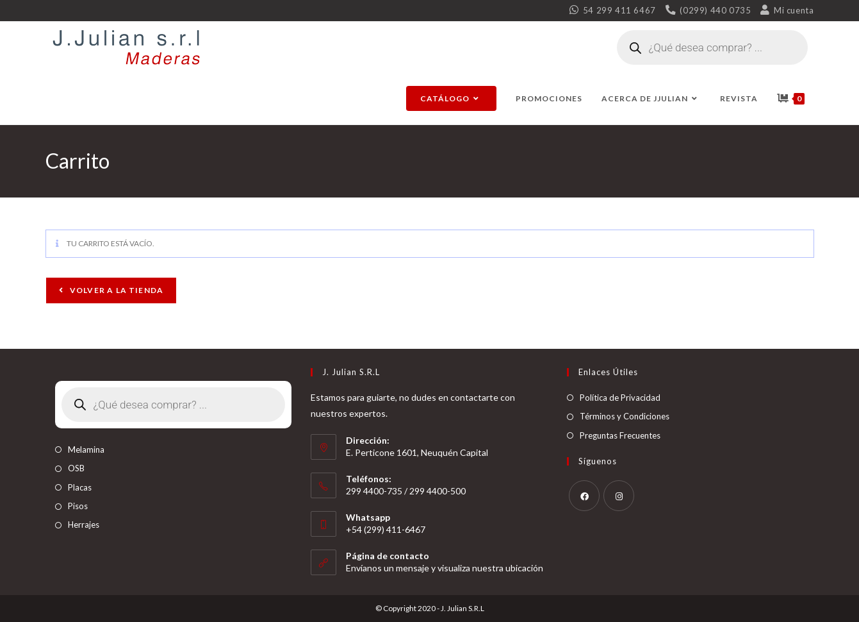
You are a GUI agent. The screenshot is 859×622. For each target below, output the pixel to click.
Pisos (78, 506)
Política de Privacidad (620, 397)
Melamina (86, 449)
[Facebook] (584, 495)
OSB (76, 468)
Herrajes (83, 524)
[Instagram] (618, 495)
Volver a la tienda (116, 290)
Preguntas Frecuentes (620, 435)
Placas (80, 487)
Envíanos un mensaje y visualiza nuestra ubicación (444, 567)
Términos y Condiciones (624, 416)
